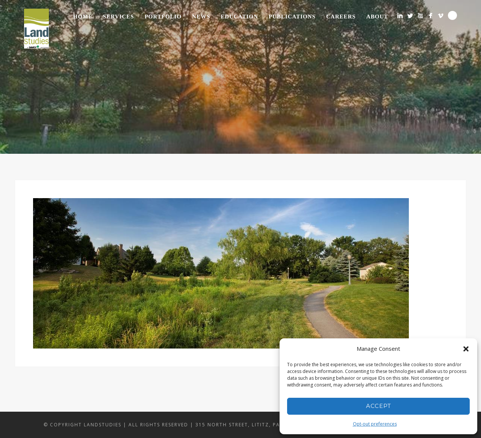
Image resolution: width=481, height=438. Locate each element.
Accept (378, 405)
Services (118, 17)
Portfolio (163, 17)
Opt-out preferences (375, 424)
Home (83, 17)
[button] (466, 349)
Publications (292, 17)
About (377, 17)
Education (239, 17)
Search (452, 15)
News (201, 17)
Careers (341, 17)
